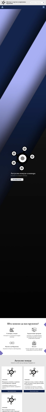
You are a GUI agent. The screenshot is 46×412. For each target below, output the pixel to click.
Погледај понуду (17, 179)
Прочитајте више (12, 391)
